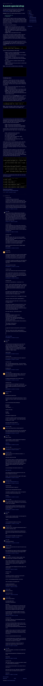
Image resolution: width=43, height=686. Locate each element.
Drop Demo (7, 443)
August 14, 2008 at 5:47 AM (11, 208)
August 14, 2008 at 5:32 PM (11, 221)
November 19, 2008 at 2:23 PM (12, 359)
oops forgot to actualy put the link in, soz (12, 481)
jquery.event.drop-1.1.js (9, 15)
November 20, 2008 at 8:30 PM (12, 477)
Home (15, 678)
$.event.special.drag (32, 18)
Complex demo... (8, 16)
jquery (14, 192)
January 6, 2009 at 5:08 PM (11, 569)
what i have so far (8, 470)
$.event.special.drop (32, 17)
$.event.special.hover (32, 20)
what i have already (9, 336)
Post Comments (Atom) (11, 680)
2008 (30, 13)
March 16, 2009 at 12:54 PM (11, 645)
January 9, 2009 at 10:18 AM (12, 594)
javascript (11, 192)
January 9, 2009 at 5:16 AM (11, 586)
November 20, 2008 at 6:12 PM (12, 444)
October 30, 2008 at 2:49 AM (12, 231)
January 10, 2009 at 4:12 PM (12, 615)
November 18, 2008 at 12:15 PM (12, 266)
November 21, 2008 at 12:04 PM (12, 542)
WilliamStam (8, 372)
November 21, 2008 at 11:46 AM (12, 537)
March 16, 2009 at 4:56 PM (11, 658)
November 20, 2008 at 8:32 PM (12, 483)
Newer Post (5, 678)
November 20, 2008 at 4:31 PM (12, 433)
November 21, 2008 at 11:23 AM (12, 523)
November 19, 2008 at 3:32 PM (12, 369)
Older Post (25, 678)
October (31, 14)
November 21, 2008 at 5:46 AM (12, 509)
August (31, 16)
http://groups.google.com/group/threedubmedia (10, 190)
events (7, 192)
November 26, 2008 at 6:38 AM (12, 553)
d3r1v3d (7, 250)
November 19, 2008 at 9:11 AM (12, 337)
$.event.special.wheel (32, 21)
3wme (7, 211)
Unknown (7, 555)
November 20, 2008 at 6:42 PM (12, 449)
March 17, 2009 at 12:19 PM (11, 674)
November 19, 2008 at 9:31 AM (12, 353)
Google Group (30, 26)
